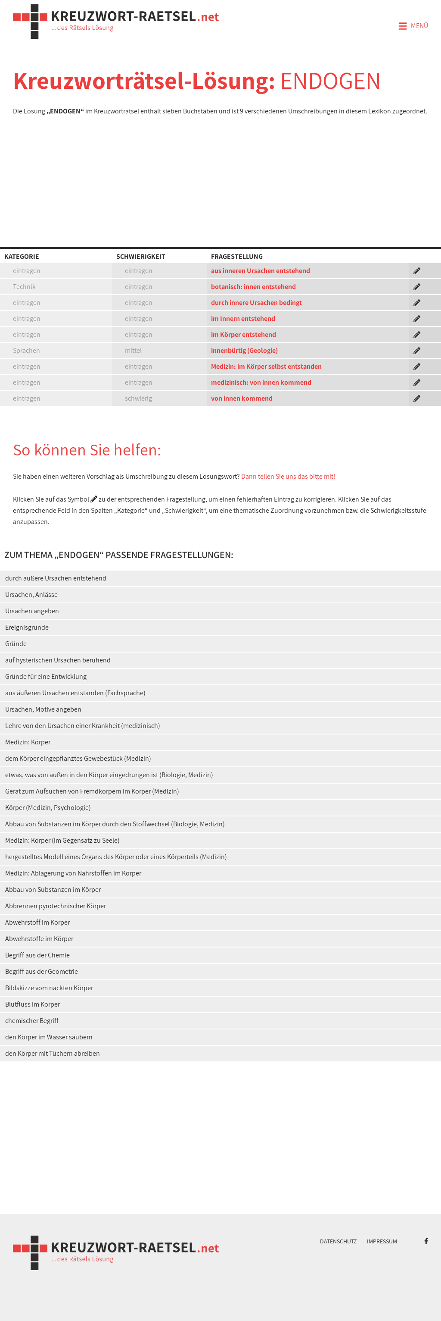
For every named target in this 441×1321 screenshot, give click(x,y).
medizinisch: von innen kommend (261, 382)
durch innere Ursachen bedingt (256, 302)
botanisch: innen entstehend (253, 286)
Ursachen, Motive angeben (43, 709)
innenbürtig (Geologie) (244, 350)
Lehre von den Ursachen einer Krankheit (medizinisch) (82, 725)
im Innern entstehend (243, 318)
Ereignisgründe (27, 627)
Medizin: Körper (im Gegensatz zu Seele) (62, 840)
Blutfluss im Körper (32, 1004)
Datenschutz (338, 1241)
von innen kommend (242, 398)
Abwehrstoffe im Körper (39, 938)
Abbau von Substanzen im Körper (53, 889)
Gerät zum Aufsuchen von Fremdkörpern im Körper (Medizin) (92, 791)
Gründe (16, 643)
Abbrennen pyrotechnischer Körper (55, 905)
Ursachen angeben (32, 610)
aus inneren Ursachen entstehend (260, 270)
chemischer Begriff (32, 1020)
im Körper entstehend (243, 334)
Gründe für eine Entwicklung (46, 676)
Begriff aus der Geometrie (41, 971)
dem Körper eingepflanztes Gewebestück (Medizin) (78, 758)
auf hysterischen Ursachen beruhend (58, 660)
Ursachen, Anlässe (31, 594)
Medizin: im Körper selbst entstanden (266, 366)
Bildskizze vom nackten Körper (49, 987)
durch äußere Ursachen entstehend (55, 578)
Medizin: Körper (27, 742)
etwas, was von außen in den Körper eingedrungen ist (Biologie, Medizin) (109, 774)
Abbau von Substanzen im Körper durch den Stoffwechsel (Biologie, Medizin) (115, 823)
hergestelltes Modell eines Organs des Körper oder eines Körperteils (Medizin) (116, 856)
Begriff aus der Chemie (37, 955)
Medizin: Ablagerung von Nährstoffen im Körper (73, 873)
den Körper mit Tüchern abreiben (52, 1053)
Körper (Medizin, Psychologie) (48, 807)
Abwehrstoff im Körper (37, 922)
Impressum (382, 1241)
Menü (413, 26)
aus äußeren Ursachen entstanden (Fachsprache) (75, 692)
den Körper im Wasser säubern (49, 1037)
